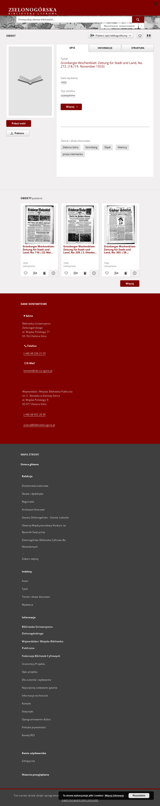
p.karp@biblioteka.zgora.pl (39, 425)
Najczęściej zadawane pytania (39, 687)
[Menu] (155, 3)
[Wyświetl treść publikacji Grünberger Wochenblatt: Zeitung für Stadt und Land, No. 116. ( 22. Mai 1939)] (44, 273)
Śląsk (107, 147)
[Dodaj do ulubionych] (139, 35)
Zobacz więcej (30, 559)
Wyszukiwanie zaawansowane (119, 25)
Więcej (130, 283)
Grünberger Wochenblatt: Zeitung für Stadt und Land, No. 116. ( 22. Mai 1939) (38, 249)
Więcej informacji (114, 795)
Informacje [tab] (105, 47)
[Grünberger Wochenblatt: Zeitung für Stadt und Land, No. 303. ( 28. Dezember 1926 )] (120, 225)
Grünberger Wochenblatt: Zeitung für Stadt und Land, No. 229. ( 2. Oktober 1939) (79, 249)
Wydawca (27, 604)
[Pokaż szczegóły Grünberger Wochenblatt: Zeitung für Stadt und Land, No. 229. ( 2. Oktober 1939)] (93, 273)
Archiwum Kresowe (33, 509)
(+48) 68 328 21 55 (35, 353)
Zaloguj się (28, 761)
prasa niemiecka (73, 154)
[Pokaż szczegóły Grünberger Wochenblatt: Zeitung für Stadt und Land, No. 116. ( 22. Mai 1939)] (53, 273)
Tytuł (25, 589)
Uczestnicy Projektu (33, 664)
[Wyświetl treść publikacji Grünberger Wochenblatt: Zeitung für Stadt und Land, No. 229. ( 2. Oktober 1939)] (84, 273)
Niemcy (122, 147)
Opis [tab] (72, 48)
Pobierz (16, 133)
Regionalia (28, 501)
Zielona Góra (70, 147)
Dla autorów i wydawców (36, 680)
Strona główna (30, 464)
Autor (25, 581)
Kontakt (26, 703)
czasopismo (68, 95)
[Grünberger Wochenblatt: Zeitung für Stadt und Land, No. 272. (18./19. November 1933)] (30, 81)
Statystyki (27, 711)
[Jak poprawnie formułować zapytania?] (141, 25)
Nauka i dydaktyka (32, 493)
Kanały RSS (28, 735)
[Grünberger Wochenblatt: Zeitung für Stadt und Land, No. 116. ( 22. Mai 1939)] (39, 225)
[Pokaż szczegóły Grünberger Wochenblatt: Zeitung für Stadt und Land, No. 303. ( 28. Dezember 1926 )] (134, 273)
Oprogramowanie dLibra (36, 719)
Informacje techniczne (35, 695)
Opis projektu (30, 672)
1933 (63, 82)
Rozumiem (139, 795)
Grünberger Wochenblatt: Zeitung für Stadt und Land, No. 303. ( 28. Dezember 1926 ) (120, 249)
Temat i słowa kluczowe (36, 597)
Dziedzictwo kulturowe (35, 486)
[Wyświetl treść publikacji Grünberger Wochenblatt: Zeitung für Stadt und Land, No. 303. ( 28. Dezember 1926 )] (125, 273)
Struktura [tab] (137, 47)
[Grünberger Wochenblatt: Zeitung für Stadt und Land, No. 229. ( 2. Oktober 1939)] (80, 225)
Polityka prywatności (34, 727)
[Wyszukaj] (138, 19)
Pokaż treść (19, 123)
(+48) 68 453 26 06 (35, 414)
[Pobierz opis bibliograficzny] (34, 273)
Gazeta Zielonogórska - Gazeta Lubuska (45, 517)
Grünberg (91, 147)
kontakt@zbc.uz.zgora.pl (38, 370)
